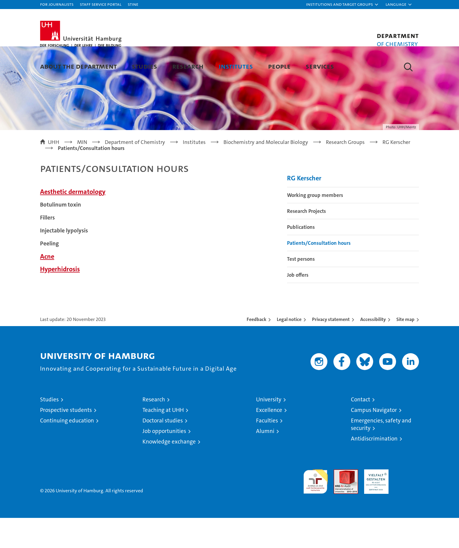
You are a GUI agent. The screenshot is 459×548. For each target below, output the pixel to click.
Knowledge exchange (169, 471)
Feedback (256, 349)
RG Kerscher (304, 208)
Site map (405, 349)
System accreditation (407, 506)
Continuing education (67, 450)
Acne (47, 286)
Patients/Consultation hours (319, 273)
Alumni (265, 461)
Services (320, 66)
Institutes (236, 66)
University (268, 429)
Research (188, 66)
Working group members (315, 225)
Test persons (301, 289)
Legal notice (289, 349)
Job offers (297, 305)
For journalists (56, 4)
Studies (144, 66)
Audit (339, 503)
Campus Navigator (374, 440)
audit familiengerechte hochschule (315, 509)
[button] (342, 4)
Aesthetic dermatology (72, 221)
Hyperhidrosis (60, 299)
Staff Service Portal (100, 4)
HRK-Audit (375, 503)
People (279, 66)
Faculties (267, 450)
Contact (360, 429)
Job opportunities (164, 461)
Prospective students (66, 440)
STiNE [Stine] (133, 4)
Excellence (269, 440)
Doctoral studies (162, 450)
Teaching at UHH (163, 440)
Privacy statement (331, 349)
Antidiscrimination (374, 468)
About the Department (78, 66)
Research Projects (306, 241)
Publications (301, 257)
